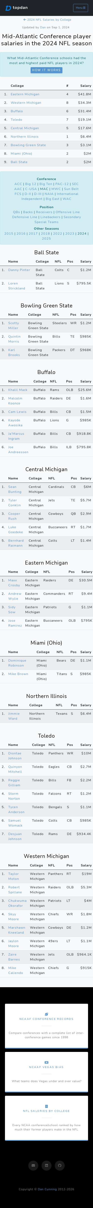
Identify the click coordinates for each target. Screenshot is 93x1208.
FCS (18, 194)
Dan (43, 27)
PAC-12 (62, 184)
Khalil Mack (17, 390)
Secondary (72, 217)
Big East (53, 199)
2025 (46, 238)
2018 (45, 233)
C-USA (31, 189)
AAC (18, 189)
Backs (28, 212)
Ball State (19, 162)
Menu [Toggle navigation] (80, 8)
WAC (67, 199)
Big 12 (30, 184)
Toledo (16, 119)
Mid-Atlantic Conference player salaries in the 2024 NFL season (46, 40)
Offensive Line (68, 212)
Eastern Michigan (25, 94)
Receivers (44, 212)
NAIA (49, 194)
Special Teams (47, 222)
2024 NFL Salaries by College (47, 20)
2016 (21, 233)
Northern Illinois (25, 136)
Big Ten (45, 184)
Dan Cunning (47, 1189)
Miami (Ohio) (21, 153)
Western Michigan (26, 102)
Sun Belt (71, 189)
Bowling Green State (28, 145)
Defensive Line (24, 217)
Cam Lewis (17, 412)
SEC (75, 184)
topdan (16, 8)
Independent (32, 199)
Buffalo (17, 111)
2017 (33, 233)
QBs (16, 212)
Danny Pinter (19, 270)
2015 (8, 233)
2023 (69, 233)
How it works (46, 70)
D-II (28, 194)
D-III (38, 194)
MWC (56, 189)
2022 (57, 233)
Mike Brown (18, 674)
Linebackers (51, 217)
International (68, 194)
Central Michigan (25, 128)
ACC (18, 184)
